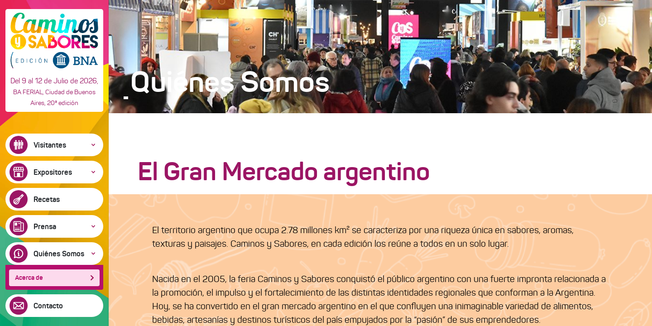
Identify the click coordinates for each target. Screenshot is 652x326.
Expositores (53, 172)
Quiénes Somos (59, 253)
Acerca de (29, 277)
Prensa (45, 226)
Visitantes (50, 144)
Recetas (47, 199)
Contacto (48, 305)
